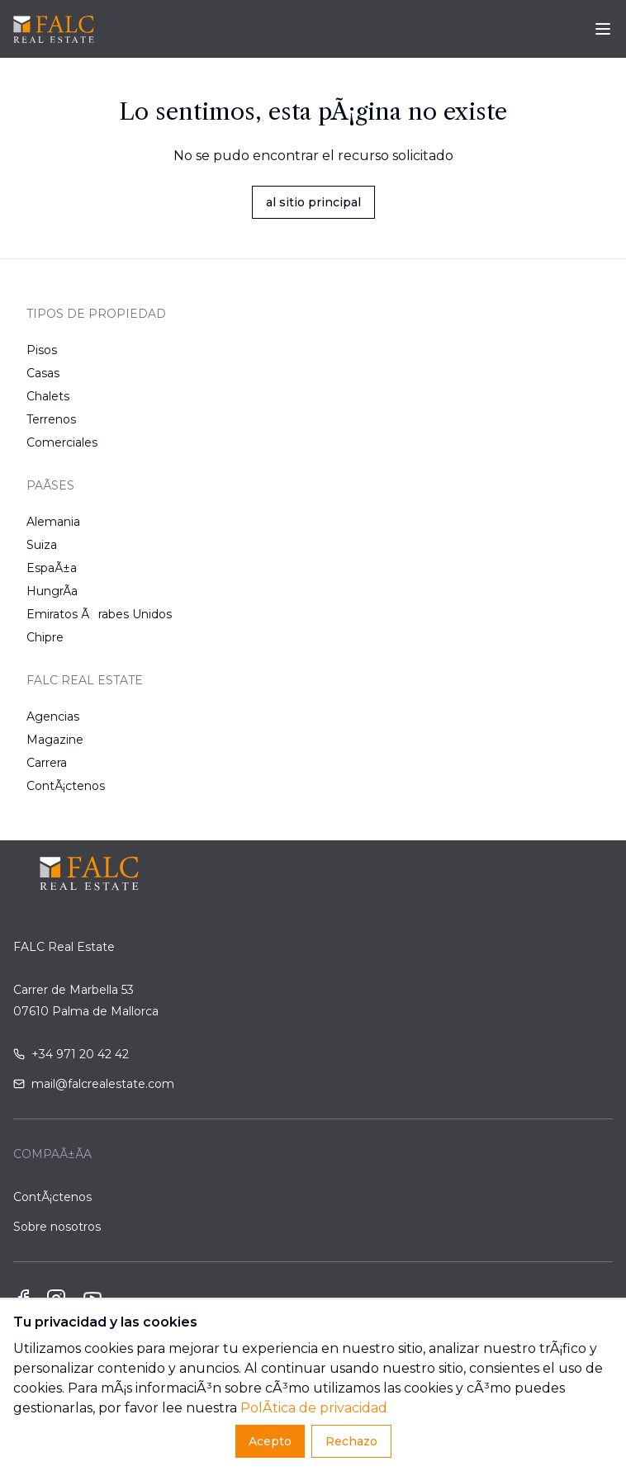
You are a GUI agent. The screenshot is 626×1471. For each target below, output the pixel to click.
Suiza (41, 544)
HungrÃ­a (52, 591)
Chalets (47, 396)
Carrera (46, 762)
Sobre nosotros (57, 1226)
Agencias (52, 716)
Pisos (41, 350)
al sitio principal (313, 202)
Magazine (54, 739)
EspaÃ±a (51, 567)
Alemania (53, 521)
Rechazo (351, 1441)
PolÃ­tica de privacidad (313, 1408)
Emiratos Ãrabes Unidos (99, 614)
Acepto (270, 1441)
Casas (42, 373)
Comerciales (61, 442)
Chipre (45, 637)
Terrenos (51, 419)
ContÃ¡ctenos (65, 785)
